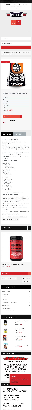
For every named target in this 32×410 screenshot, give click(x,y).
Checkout (13, 4)
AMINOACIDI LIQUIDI (16, 52)
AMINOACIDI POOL (23, 216)
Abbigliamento (6, 291)
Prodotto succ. (26, 281)
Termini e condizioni (21, 6)
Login (16, 8)
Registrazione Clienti (12, 6)
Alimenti (5, 297)
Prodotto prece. (26, 278)
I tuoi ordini (19, 4)
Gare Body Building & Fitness (10, 302)
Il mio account (7, 4)
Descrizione (7, 134)
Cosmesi (5, 299)
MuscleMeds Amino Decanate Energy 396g (12, 264)
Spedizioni (25, 4)
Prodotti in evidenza (13, 219)
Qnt (3, 99)
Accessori (5, 294)
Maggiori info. (25, 379)
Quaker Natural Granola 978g (21, 345)
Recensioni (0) (19, 134)
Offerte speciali (7, 308)
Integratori (8, 52)
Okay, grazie (15, 382)
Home (3, 52)
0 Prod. (13, 22)
